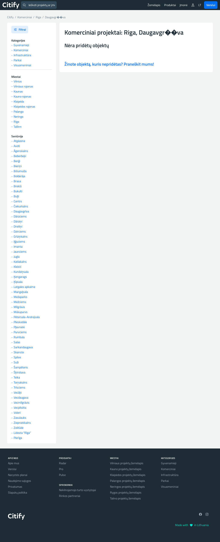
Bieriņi (18, 166)
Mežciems (20, 302)
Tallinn (18, 126)
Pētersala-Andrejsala (27, 317)
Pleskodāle (20, 322)
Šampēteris (21, 367)
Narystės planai (17, 475)
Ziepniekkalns (22, 422)
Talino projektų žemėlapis (125, 498)
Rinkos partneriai (69, 496)
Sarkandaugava (23, 347)
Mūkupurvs (21, 312)
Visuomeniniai (22, 65)
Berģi (17, 161)
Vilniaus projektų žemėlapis (126, 463)
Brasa (17, 181)
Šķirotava (19, 372)
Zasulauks (20, 417)
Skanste (19, 352)
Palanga (19, 111)
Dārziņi (18, 221)
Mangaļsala (21, 292)
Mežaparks (20, 297)
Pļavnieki (19, 327)
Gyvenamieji (21, 45)
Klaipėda (19, 101)
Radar (62, 463)
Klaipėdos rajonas (24, 106)
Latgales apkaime (24, 287)
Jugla (17, 256)
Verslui (210, 5)
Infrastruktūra (22, 55)
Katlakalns (20, 261)
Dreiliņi (18, 226)
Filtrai (20, 29)
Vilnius (18, 81)
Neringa (18, 116)
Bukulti (18, 191)
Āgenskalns (21, 151)
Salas (17, 342)
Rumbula (19, 337)
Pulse (62, 475)
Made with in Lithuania (192, 525)
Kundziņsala (21, 271)
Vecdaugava (21, 397)
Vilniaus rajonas (23, 86)
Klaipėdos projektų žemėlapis (127, 475)
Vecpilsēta (20, 407)
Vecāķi (18, 392)
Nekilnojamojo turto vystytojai (77, 490)
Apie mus (13, 463)
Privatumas (15, 486)
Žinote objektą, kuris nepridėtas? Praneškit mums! (109, 64)
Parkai (17, 60)
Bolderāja (19, 176)
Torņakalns (20, 382)
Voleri (17, 412)
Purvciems (20, 332)
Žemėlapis (154, 5)
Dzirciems (20, 231)
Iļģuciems (19, 241)
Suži (16, 362)
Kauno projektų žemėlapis (125, 469)
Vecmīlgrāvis (21, 402)
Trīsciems (19, 387)
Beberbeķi (20, 156)
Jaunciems (20, 251)
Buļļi (16, 196)
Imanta (18, 246)
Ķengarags (20, 276)
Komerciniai (21, 50)
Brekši (18, 186)
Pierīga (18, 437)
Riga (16, 121)
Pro (61, 469)
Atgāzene (19, 141)
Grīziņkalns (21, 236)
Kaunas (18, 91)
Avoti (17, 146)
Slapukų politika (17, 492)
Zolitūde (19, 427)
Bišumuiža (20, 171)
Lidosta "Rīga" (22, 432)
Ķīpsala (18, 281)
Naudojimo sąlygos (19, 480)
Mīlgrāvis (19, 307)
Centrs (18, 201)
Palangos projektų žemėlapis (127, 480)
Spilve (17, 357)
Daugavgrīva (21, 211)
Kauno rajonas (22, 96)
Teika (17, 377)
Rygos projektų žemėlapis (125, 492)
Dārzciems (20, 216)
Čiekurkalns (21, 206)
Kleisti (17, 266)
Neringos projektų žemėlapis (127, 486)
